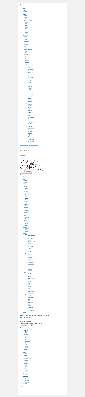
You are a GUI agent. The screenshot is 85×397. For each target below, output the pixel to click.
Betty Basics (30, 69)
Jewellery (25, 57)
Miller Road (30, 110)
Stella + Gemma (31, 128)
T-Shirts (26, 32)
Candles (27, 41)
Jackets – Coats (28, 20)
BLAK (29, 75)
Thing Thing (30, 133)
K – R (26, 103)
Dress (26, 18)
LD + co (29, 107)
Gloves (26, 44)
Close (21, 4)
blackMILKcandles (31, 72)
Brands (24, 63)
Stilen (29, 129)
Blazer (26, 15)
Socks (26, 52)
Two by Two (30, 138)
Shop (24, 10)
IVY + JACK (30, 99)
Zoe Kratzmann (31, 141)
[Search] (33, 325)
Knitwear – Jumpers (29, 23)
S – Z (26, 125)
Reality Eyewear (31, 122)
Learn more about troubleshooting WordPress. (29, 391)
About (24, 8)
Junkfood (30, 101)
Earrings (27, 60)
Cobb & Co (30, 80)
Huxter (29, 98)
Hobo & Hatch (30, 93)
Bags (26, 36)
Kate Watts (30, 104)
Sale (26, 12)
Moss (29, 118)
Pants (26, 25)
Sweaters (27, 30)
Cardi (26, 17)
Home (24, 6)
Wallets (26, 56)
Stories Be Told (31, 131)
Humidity (29, 96)
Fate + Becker (30, 86)
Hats (26, 46)
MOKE (29, 115)
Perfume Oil (27, 47)
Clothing (24, 14)
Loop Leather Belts (31, 108)
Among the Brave (31, 65)
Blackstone (30, 74)
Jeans (26, 22)
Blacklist (29, 70)
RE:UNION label (31, 123)
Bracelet (27, 58)
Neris (29, 120)
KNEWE (29, 105)
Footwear (27, 42)
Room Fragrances (28, 49)
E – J (26, 83)
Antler (29, 67)
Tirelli (29, 134)
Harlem (29, 91)
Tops (26, 33)
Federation (30, 88)
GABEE (29, 89)
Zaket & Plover (31, 139)
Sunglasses (27, 54)
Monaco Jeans (31, 117)
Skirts (26, 28)
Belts (26, 39)
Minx (29, 113)
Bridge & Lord (30, 77)
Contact (24, 142)
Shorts (26, 27)
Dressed (29, 82)
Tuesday (29, 136)
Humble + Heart (31, 94)
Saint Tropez (30, 126)
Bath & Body (27, 38)
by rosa (29, 78)
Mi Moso (29, 112)
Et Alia (29, 84)
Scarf (26, 51)
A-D (26, 64)
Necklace (27, 62)
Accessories (25, 35)
